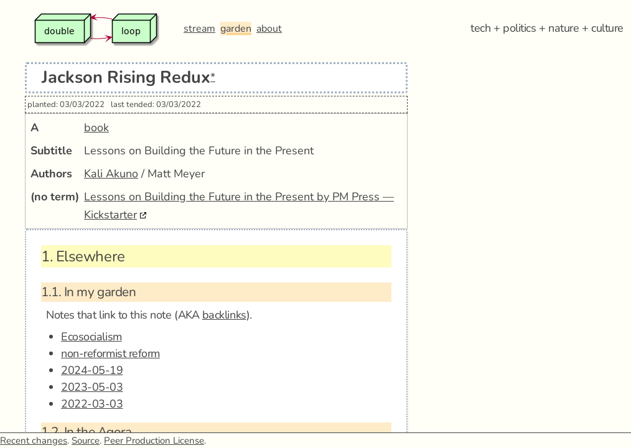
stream (199, 28)
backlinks (224, 314)
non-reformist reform (110, 353)
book (96, 127)
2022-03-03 (92, 403)
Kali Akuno (111, 173)
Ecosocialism (91, 336)
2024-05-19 (92, 370)
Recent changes (33, 440)
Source (86, 440)
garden (235, 28)
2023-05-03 (92, 387)
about (269, 28)
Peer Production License (154, 440)
